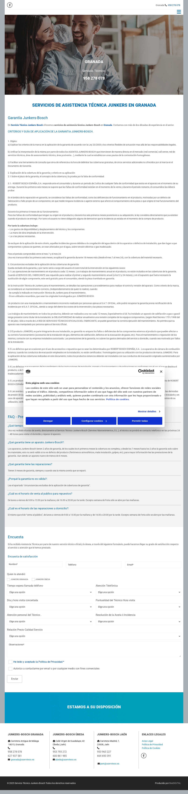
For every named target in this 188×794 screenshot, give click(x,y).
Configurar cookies (94, 420)
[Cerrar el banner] (161, 371)
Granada (108, 125)
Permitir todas (140, 420)
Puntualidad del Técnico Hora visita (115, 600)
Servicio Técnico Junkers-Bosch (27, 125)
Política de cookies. (117, 399)
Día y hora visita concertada (22, 600)
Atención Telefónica (107, 585)
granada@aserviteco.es (22, 759)
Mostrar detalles (147, 411)
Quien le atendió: (16, 574)
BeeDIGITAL (175, 783)
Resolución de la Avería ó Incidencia (115, 614)
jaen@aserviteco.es (109, 763)
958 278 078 (174, 5)
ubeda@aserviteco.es (65, 759)
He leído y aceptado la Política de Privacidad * (38, 661)
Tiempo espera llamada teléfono (25, 585)
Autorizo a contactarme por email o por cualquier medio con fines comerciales (56, 668)
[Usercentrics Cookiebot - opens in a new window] (140, 371)
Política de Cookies (151, 748)
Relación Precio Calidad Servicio (25, 629)
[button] (124, 12)
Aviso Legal (147, 741)
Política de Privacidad (152, 744)
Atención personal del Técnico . (24, 614)
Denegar (48, 420)
